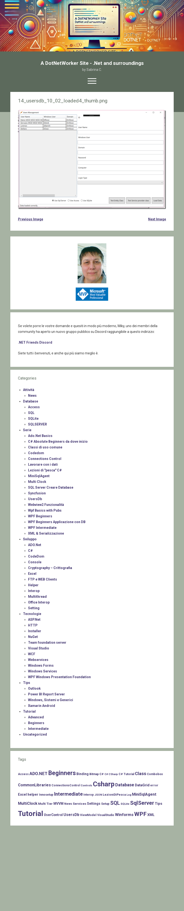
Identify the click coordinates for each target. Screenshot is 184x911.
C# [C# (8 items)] (101, 774)
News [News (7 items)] (68, 803)
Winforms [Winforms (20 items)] (124, 814)
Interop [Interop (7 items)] (88, 794)
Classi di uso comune (45, 447)
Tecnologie (32, 614)
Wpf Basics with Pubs (45, 510)
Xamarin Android (41, 706)
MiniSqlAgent (39, 476)
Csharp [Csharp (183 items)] (104, 784)
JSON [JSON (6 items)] (98, 794)
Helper (33, 585)
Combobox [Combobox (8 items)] (155, 774)
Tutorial (29, 711)
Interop (34, 591)
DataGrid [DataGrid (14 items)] (142, 785)
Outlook (34, 688)
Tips (26, 683)
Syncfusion (37, 493)
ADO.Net (34, 545)
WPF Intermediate (42, 528)
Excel (32, 574)
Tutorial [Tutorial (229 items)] (30, 814)
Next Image (157, 219)
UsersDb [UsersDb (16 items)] (71, 814)
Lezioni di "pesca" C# (45, 470)
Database (30, 401)
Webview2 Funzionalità (46, 505)
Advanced (36, 717)
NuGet (33, 637)
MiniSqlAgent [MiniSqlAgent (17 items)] (144, 794)
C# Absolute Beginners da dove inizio (58, 441)
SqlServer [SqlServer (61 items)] (142, 803)
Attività (28, 390)
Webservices (38, 660)
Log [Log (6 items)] (128, 794)
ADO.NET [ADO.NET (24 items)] (38, 773)
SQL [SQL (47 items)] (115, 803)
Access (34, 407)
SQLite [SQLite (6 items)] (125, 803)
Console (34, 562)
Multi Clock (37, 482)
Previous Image (30, 219)
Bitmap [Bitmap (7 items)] (94, 774)
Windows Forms (41, 665)
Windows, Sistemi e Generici (50, 700)
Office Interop (39, 602)
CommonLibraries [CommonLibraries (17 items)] (34, 785)
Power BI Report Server (46, 694)
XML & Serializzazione (46, 533)
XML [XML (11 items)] (151, 815)
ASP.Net (34, 619)
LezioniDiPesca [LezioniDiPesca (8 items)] (114, 794)
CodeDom (36, 556)
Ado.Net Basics (40, 436)
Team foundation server (47, 642)
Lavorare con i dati (43, 464)
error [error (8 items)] (154, 785)
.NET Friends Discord (35, 342)
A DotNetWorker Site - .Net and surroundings (92, 63)
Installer (34, 631)
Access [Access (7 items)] (23, 774)
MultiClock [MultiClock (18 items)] (27, 803)
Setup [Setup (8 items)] (105, 803)
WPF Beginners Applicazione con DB (57, 522)
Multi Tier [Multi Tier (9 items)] (45, 803)
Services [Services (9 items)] (79, 803)
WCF (31, 654)
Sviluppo (30, 539)
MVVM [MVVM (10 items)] (58, 803)
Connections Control (44, 459)
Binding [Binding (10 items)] (82, 774)
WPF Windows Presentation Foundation (59, 677)
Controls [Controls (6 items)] (86, 785)
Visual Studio (38, 648)
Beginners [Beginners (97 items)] (62, 773)
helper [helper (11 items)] (33, 794)
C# (30, 551)
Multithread (37, 596)
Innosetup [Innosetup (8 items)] (46, 794)
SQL (31, 413)
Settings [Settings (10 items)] (93, 803)
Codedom (36, 453)
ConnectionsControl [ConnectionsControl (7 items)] (66, 785)
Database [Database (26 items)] (124, 784)
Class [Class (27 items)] (140, 773)
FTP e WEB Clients (42, 579)
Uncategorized (35, 734)
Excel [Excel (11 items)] (22, 794)
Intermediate (38, 729)
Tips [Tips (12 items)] (158, 803)
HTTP (33, 625)
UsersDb (35, 499)
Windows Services (42, 671)
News (32, 395)
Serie (27, 430)
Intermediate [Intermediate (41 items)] (68, 794)
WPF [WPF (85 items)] (140, 814)
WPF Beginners (40, 516)
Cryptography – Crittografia (50, 568)
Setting (34, 608)
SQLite (33, 418)
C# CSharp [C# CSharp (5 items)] (111, 774)
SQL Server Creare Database (50, 487)
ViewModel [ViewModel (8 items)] (88, 815)
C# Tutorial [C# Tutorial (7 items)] (126, 774)
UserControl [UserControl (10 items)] (53, 815)
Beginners (36, 723)
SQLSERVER (37, 424)
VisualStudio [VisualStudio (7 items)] (105, 815)
